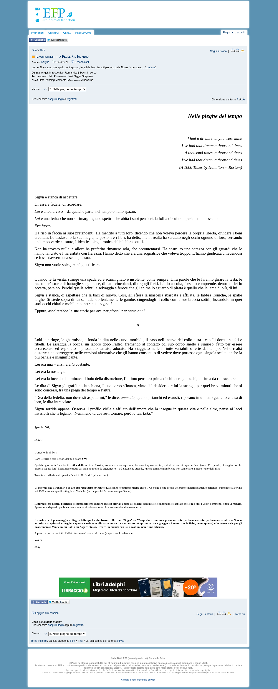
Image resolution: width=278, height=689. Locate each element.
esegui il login (56, 99)
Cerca (67, 32)
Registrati (228, 32)
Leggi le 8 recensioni (45, 613)
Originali (53, 32)
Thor (42, 50)
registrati (72, 99)
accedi (241, 32)
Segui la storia (218, 51)
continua (150, 67)
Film (34, 50)
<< (45, 89)
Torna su (240, 614)
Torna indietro (39, 640)
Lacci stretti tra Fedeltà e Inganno (62, 56)
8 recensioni (80, 62)
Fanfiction (37, 32)
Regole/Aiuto (83, 32)
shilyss (45, 62)
